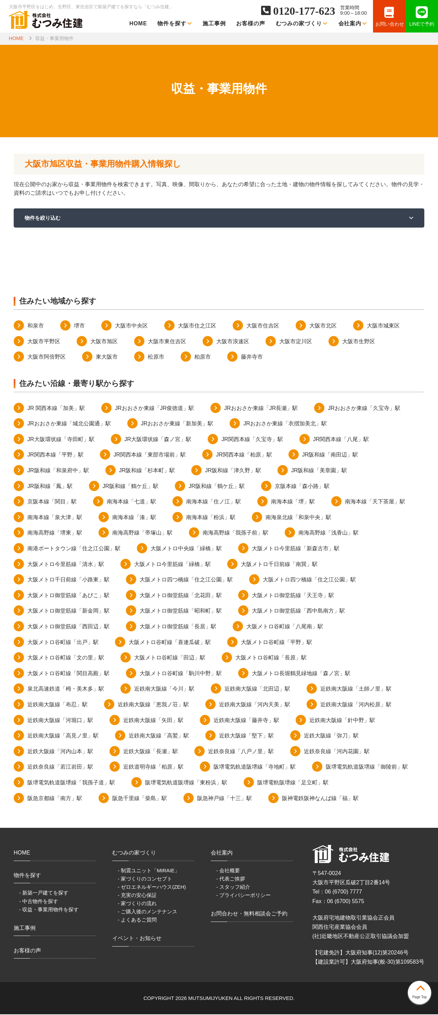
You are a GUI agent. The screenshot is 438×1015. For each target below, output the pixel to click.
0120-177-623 (304, 11)
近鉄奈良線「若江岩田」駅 (60, 767)
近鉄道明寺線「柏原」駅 (153, 767)
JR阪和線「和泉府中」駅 (58, 471)
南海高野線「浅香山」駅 (328, 533)
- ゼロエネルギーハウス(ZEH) (152, 887)
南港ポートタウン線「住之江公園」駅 (73, 549)
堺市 (79, 326)
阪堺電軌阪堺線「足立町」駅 (292, 783)
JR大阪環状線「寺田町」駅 (60, 439)
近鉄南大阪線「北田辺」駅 (257, 689)
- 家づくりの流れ (137, 904)
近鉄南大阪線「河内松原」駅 (355, 705)
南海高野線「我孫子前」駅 (235, 533)
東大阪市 (107, 357)
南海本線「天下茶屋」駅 (375, 502)
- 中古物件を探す (38, 901)
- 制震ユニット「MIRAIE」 (149, 871)
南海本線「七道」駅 (131, 502)
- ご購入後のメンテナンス (147, 912)
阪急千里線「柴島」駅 (139, 798)
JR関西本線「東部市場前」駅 (150, 455)
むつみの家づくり (302, 23)
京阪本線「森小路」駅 (302, 486)
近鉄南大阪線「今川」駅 (164, 689)
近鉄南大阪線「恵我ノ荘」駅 (153, 705)
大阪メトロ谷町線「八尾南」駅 (284, 627)
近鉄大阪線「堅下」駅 (246, 736)
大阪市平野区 (43, 342)
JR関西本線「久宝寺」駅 (252, 439)
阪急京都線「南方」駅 (54, 798)
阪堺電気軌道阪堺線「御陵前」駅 (367, 767)
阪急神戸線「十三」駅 (224, 798)
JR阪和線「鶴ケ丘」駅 (131, 486)
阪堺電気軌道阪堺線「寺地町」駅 (255, 767)
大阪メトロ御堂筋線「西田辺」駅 (68, 627)
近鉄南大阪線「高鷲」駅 (159, 736)
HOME (138, 23)
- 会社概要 (228, 871)
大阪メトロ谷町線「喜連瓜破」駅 (170, 642)
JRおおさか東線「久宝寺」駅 (364, 408)
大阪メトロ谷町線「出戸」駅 (63, 642)
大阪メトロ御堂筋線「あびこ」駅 (68, 596)
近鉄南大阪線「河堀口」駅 (60, 720)
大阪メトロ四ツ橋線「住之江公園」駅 (309, 580)
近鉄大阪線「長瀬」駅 (150, 752)
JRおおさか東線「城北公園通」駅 (69, 424)
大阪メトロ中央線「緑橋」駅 (186, 549)
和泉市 (35, 326)
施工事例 (214, 23)
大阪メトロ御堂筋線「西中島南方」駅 (298, 611)
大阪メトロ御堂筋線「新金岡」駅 (68, 611)
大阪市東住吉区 (167, 342)
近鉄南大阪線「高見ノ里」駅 (63, 736)
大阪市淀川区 (295, 342)
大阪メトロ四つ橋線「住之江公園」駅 (186, 580)
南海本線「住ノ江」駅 (213, 502)
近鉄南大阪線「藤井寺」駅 (246, 720)
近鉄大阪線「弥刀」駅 (331, 736)
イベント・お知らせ (137, 939)
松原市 (156, 357)
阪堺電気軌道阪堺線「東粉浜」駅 (186, 783)
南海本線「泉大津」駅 (54, 518)
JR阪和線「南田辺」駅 (330, 455)
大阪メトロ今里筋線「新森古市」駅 (295, 549)
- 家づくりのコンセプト (145, 879)
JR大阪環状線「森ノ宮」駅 (158, 439)
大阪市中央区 (131, 326)
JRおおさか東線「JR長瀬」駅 (261, 408)
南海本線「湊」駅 (134, 518)
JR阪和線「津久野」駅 (233, 471)
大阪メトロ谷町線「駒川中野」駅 (181, 674)
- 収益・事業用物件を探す (49, 910)
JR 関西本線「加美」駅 (56, 408)
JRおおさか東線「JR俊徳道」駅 (154, 408)
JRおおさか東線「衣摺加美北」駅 (285, 424)
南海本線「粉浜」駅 (210, 518)
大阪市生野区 (358, 342)
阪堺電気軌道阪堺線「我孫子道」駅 (71, 783)
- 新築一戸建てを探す (43, 893)
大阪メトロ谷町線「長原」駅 (271, 658)
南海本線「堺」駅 (293, 502)
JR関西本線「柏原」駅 (244, 455)
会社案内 (353, 23)
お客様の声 (250, 23)
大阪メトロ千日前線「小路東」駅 (68, 580)
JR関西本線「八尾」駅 (341, 439)
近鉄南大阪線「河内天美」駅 (254, 705)
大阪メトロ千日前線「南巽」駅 (279, 564)
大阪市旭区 (104, 342)
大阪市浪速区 (232, 342)
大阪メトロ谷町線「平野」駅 (276, 642)
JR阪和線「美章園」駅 (319, 471)
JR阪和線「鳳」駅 (50, 486)
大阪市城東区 (383, 326)
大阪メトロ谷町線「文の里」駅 (65, 658)
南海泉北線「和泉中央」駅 (298, 518)
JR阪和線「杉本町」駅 (147, 471)
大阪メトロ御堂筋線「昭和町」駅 (181, 611)
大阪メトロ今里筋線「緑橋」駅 (172, 564)
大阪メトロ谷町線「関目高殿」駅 (68, 674)
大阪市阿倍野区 (46, 357)
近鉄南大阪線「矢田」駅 (153, 720)
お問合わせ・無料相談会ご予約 (249, 914)
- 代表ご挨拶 (230, 879)
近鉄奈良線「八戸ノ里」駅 (241, 752)
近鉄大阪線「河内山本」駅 (60, 752)
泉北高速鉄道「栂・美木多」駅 (65, 689)
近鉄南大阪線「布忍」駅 (57, 705)
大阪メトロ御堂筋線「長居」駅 (178, 627)
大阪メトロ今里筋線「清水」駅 (65, 564)
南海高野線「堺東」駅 (54, 533)
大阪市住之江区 (197, 326)
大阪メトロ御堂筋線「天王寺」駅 (293, 596)
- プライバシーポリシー (243, 895)
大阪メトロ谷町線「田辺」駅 (169, 658)
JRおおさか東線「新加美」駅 (177, 424)
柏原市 (202, 357)
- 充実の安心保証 (137, 895)
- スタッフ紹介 (233, 887)
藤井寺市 (252, 357)
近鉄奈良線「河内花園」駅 (337, 752)
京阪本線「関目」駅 (52, 502)
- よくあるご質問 (137, 920)
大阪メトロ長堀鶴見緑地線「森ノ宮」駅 (301, 674)
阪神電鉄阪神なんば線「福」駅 (320, 798)
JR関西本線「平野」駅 (55, 455)
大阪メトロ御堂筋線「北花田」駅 (181, 596)
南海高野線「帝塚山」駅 (142, 533)
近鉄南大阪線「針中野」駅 (342, 720)
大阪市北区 (323, 326)
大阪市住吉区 (262, 326)
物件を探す (174, 23)
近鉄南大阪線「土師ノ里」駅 (355, 689)
